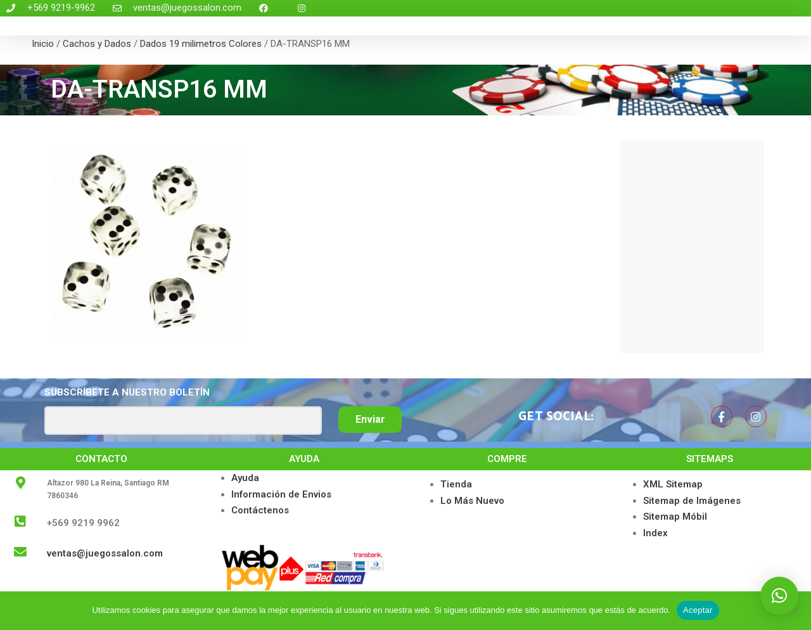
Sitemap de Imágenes (692, 500)
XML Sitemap (673, 484)
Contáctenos (260, 510)
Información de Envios (281, 494)
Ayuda (245, 478)
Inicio (43, 43)
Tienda (456, 484)
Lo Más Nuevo (472, 500)
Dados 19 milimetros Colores (201, 43)
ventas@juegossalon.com (105, 553)
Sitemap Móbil (675, 516)
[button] (779, 596)
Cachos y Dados (97, 43)
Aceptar (698, 610)
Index (655, 533)
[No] (795, 610)
